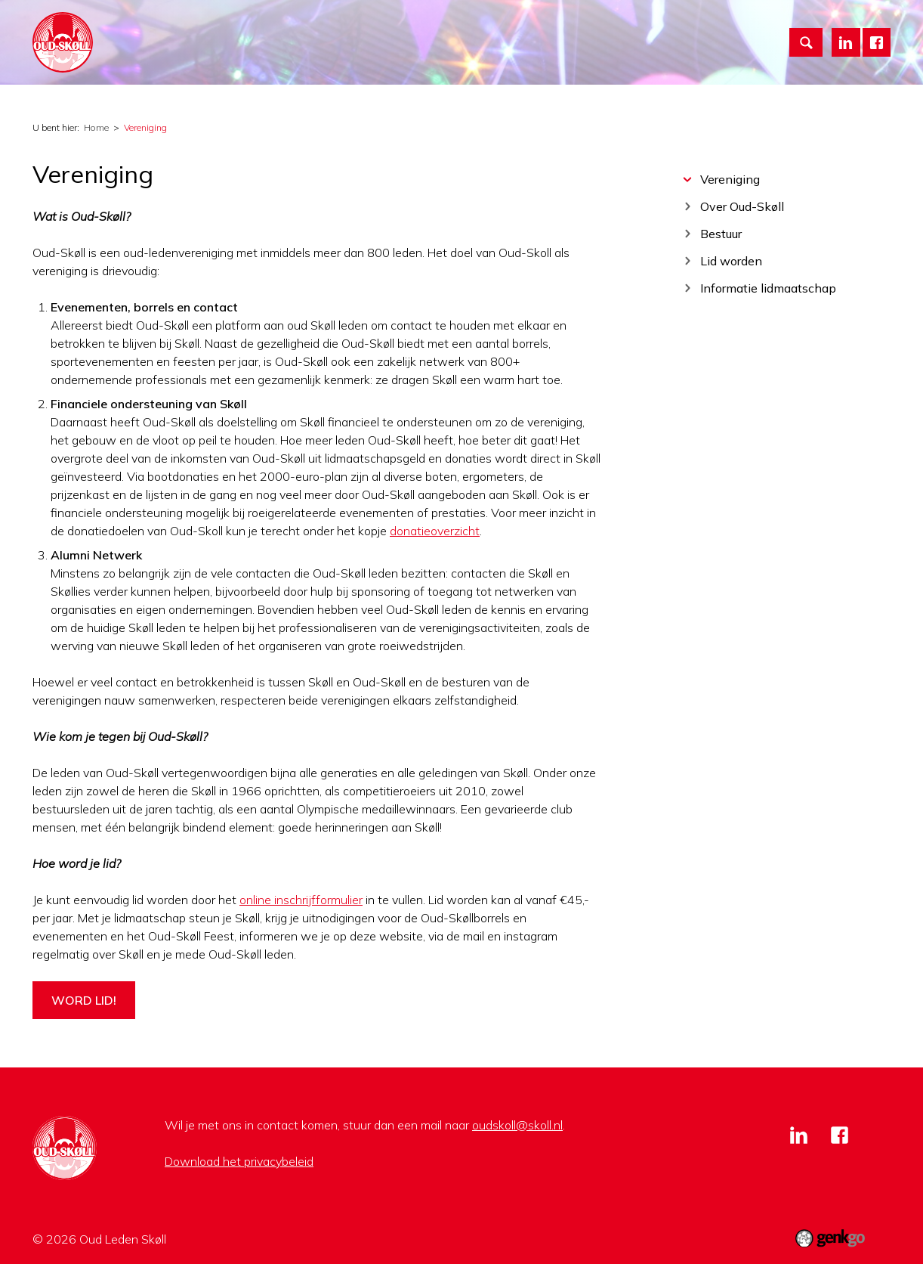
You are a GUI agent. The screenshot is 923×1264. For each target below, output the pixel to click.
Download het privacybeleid (239, 1161)
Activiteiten (389, 31)
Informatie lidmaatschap (768, 287)
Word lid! (83, 1000)
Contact (724, 31)
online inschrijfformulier (301, 899)
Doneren (571, 31)
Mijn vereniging (484, 31)
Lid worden (648, 31)
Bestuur (721, 233)
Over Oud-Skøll (742, 206)
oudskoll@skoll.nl (517, 1124)
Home (247, 31)
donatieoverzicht (435, 530)
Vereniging (305, 31)
